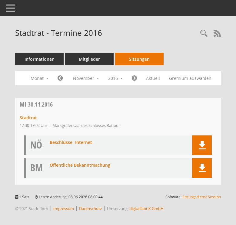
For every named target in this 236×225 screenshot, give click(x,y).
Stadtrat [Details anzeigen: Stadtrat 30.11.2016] (28, 118)
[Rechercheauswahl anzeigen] (204, 34)
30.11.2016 (36, 104)
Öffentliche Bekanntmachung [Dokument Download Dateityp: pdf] (80, 165)
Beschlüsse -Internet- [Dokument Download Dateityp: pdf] (72, 142)
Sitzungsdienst (201, 196)
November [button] (86, 78)
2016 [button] (115, 78)
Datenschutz (90, 208)
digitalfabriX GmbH (146, 208)
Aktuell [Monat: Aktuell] (153, 78)
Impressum (63, 208)
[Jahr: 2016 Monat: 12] (134, 78)
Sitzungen (139, 59)
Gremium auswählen (190, 78)
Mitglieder (89, 59)
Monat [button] (39, 78)
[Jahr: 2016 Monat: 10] (60, 78)
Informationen (40, 59)
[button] (202, 145)
